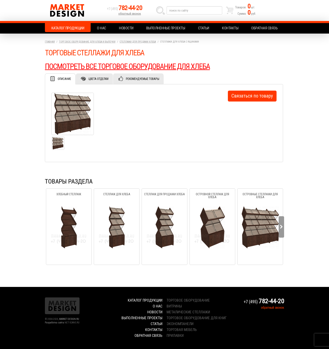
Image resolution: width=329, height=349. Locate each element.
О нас (101, 28)
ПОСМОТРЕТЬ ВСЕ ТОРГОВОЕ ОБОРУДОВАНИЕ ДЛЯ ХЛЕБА (127, 66)
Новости (126, 28)
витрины (174, 306)
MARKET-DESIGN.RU (69, 319)
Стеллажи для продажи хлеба (138, 41)
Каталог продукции (67, 28)
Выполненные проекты (165, 28)
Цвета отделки (98, 79)
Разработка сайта (54, 322)
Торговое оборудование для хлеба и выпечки (87, 41)
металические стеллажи (188, 312)
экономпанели (180, 324)
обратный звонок (129, 14)
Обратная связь (264, 28)
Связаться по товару (252, 96)
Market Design (75, 10)
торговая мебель (182, 329)
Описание (64, 79)
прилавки (175, 335)
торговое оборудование (188, 300)
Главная (50, 41)
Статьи (203, 28)
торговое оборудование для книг (197, 318)
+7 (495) (124, 9)
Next (281, 227)
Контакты (230, 28)
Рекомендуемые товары (142, 79)
